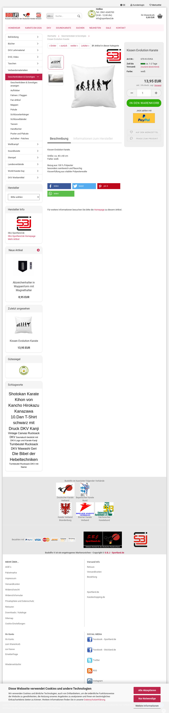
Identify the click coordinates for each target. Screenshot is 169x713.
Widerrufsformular (14, 595)
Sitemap (9, 618)
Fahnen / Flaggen (18, 95)
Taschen (12, 64)
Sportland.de (93, 592)
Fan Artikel (15, 100)
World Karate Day (16, 171)
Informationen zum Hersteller (93, 139)
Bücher (11, 44)
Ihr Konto (9, 639)
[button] (59, 186)
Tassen (14, 124)
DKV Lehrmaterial (16, 50)
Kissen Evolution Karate (24, 341)
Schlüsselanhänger (19, 115)
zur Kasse (10, 649)
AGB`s (8, 567)
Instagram (98, 681)
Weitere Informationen (147, 705)
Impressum (10, 578)
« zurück (63, 46)
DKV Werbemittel (16, 178)
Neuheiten (95, 28)
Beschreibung (59, 139)
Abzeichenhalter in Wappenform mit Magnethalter (24, 286)
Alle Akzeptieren (147, 690)
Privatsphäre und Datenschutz (19, 601)
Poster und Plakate (19, 134)
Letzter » (85, 46)
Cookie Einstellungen (15, 624)
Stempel (12, 158)
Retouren (9, 607)
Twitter (96, 660)
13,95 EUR (24, 348)
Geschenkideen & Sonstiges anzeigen (23, 84)
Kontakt (121, 28)
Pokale (13, 110)
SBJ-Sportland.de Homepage (21, 236)
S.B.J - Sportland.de (114, 553)
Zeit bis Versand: (131, 65)
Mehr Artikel (13, 239)
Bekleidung (13, 37)
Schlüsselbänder (18, 119)
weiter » (74, 46)
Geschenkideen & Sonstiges (21, 77)
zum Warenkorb (12, 644)
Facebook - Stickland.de (104, 650)
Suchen (80, 28)
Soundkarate (63, 28)
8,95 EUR (23, 297)
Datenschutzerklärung (94, 699)
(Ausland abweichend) (150, 67)
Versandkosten (12, 584)
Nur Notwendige (147, 698)
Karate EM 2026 (33, 28)
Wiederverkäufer (13, 664)
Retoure (90, 567)
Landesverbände (16, 164)
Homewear (14, 28)
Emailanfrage (11, 654)
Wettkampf (13, 144)
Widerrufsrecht (12, 590)
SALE (108, 28)
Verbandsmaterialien (18, 70)
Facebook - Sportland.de (104, 639)
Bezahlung (92, 577)
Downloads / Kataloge (15, 613)
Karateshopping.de (96, 597)
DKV (49, 28)
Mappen (14, 105)
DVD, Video (13, 57)
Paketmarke (11, 573)
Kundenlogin (137, 5)
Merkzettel (155, 5)
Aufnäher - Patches (19, 139)
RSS (95, 671)
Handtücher (16, 129)
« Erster (52, 46)
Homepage (99, 210)
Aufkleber (15, 90)
